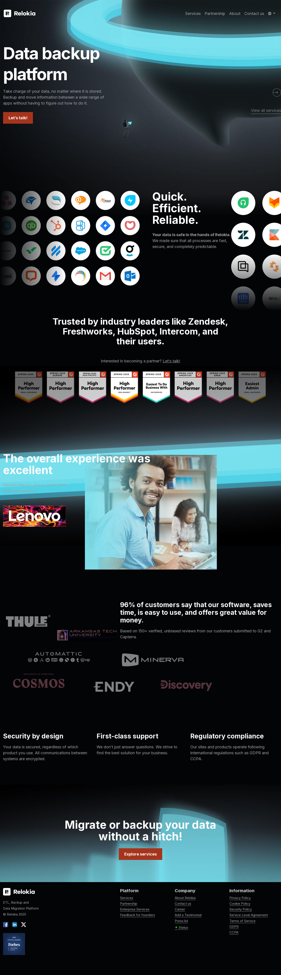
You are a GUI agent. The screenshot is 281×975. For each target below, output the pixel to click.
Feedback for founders (137, 915)
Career (180, 909)
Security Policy (240, 909)
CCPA (233, 932)
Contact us (254, 13)
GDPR (234, 926)
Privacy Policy (240, 898)
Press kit (181, 921)
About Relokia (185, 898)
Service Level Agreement (248, 915)
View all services (266, 110)
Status (181, 927)
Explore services (140, 854)
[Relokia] (19, 14)
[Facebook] (6, 924)
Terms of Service (242, 921)
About (234, 13)
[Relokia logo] (19, 892)
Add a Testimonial (188, 915)
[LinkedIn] (14, 924)
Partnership (215, 13)
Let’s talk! (18, 118)
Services (193, 13)
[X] (22, 924)
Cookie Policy (239, 903)
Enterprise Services (135, 909)
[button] (271, 13)
